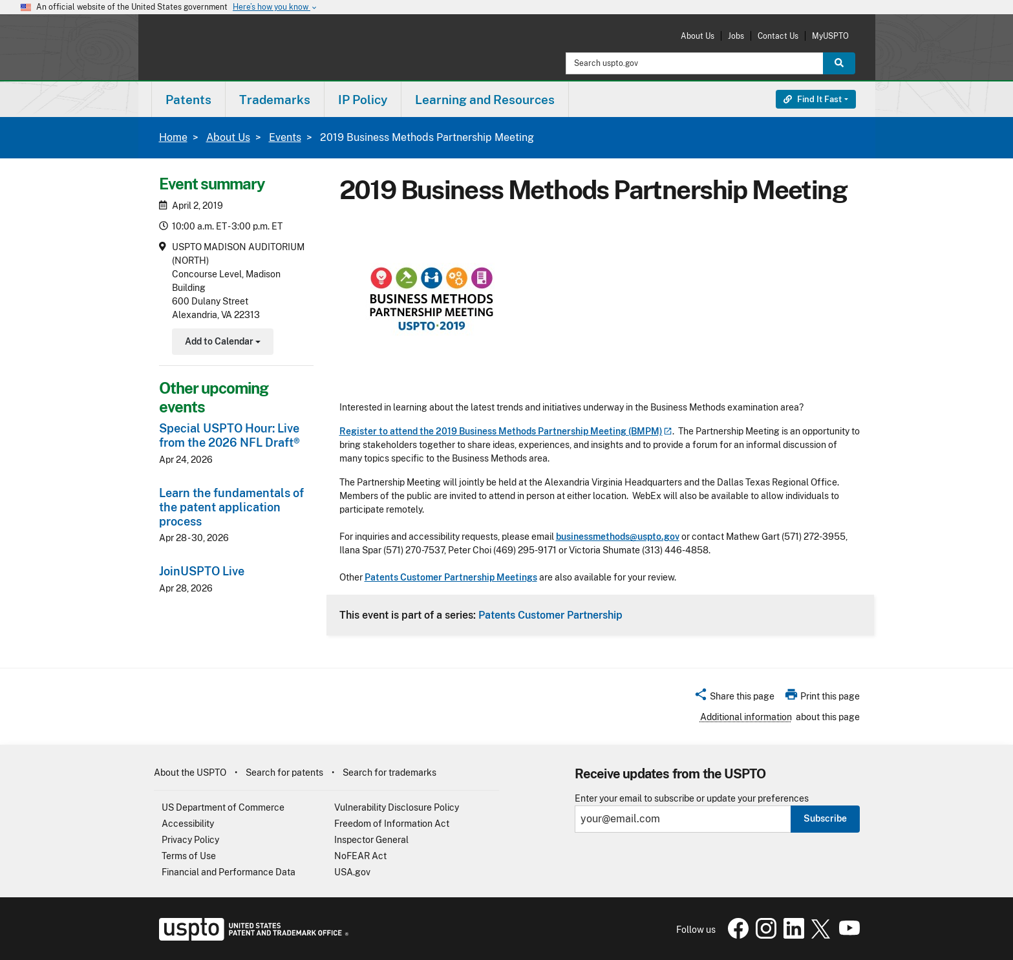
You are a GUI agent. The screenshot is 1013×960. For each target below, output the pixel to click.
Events (285, 137)
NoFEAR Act (360, 856)
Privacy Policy (190, 840)
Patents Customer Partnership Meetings (451, 577)
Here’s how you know (275, 7)
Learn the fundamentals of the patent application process (231, 507)
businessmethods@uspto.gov (617, 536)
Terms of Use (189, 856)
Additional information (746, 717)
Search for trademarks (389, 772)
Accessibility (188, 823)
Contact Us (778, 36)
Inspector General (371, 840)
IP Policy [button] (362, 99)
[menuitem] (188, 99)
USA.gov (352, 872)
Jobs (736, 36)
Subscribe (825, 818)
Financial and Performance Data (228, 872)
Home (173, 137)
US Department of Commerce (223, 807)
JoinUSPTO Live (201, 571)
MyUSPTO (830, 36)
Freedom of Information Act (391, 823)
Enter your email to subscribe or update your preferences (692, 799)
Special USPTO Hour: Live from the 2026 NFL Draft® (229, 435)
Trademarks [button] (274, 99)
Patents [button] (188, 99)
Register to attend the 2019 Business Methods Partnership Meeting (505, 431)
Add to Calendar (221, 343)
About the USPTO (190, 772)
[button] (734, 698)
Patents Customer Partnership (550, 615)
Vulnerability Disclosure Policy (396, 807)
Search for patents (284, 772)
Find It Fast (813, 99)
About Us (697, 36)
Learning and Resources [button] (485, 99)
